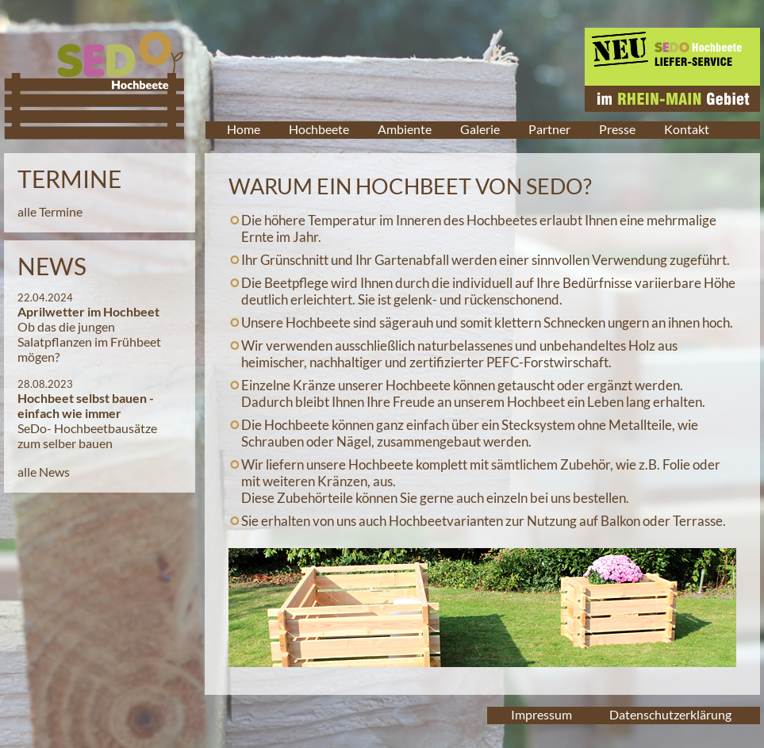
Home (243, 128)
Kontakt (686, 128)
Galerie (480, 128)
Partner (549, 128)
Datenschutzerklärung (670, 714)
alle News (43, 471)
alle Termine (50, 211)
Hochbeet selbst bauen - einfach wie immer (85, 405)
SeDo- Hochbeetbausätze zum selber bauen (87, 435)
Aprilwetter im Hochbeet (88, 311)
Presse (617, 128)
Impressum (541, 714)
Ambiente (405, 128)
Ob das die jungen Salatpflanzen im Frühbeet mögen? (89, 341)
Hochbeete (319, 128)
